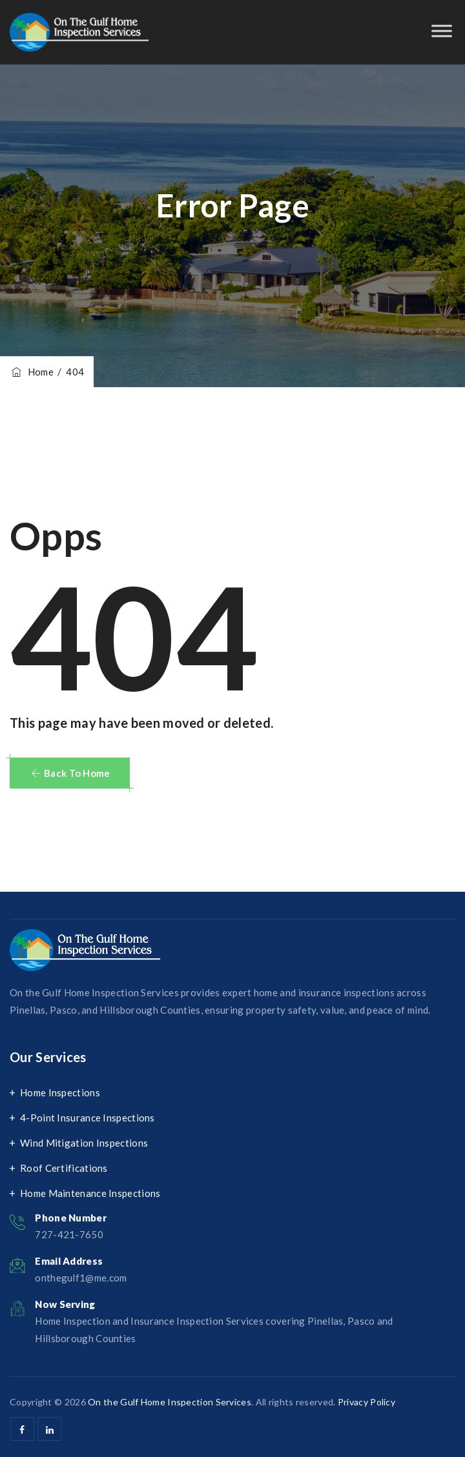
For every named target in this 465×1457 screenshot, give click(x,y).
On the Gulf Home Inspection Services (169, 1401)
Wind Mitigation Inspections (84, 1143)
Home (32, 371)
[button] (70, 773)
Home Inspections (60, 1092)
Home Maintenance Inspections (90, 1193)
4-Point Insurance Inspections (87, 1117)
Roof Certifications (64, 1168)
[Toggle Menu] (441, 31)
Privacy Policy (366, 1401)
